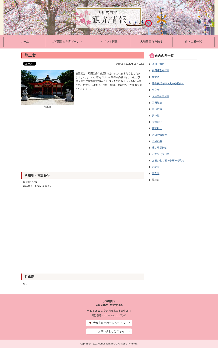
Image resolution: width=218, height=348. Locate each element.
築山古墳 (157, 109)
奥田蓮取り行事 (160, 70)
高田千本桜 (158, 64)
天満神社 (157, 122)
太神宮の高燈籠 (160, 96)
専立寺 (155, 89)
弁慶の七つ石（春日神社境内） (169, 160)
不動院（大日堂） (162, 154)
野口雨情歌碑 (159, 134)
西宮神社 (157, 128)
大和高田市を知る (151, 41)
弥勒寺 (155, 173)
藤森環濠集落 (159, 147)
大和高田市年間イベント (67, 41)
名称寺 (155, 166)
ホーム (25, 41)
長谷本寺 (157, 141)
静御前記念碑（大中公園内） (168, 83)
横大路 (155, 77)
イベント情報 (109, 41)
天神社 (155, 115)
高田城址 (157, 102)
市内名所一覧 (193, 41)
